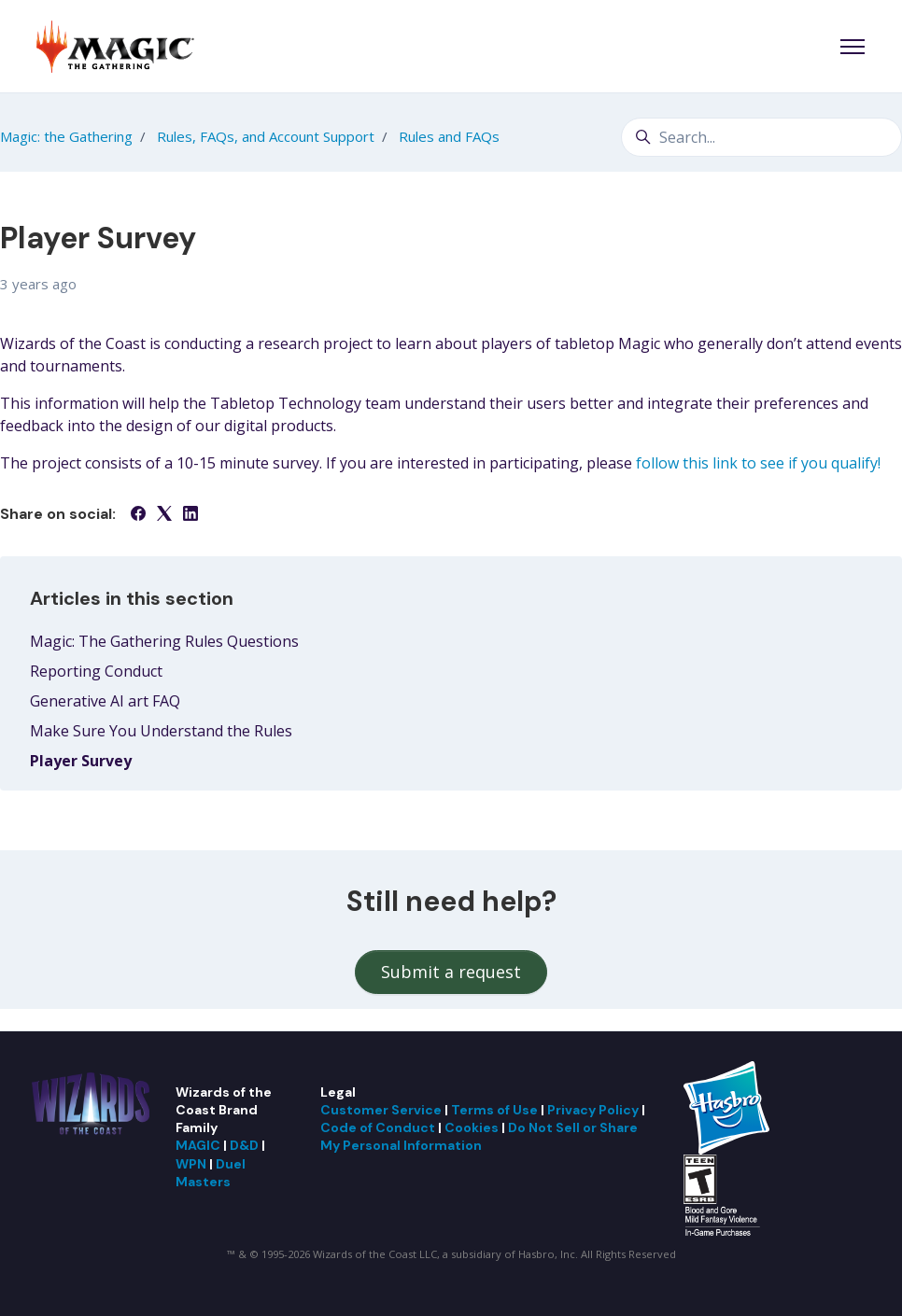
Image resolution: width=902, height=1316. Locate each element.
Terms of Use (494, 1109)
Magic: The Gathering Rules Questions (164, 641)
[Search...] (761, 137)
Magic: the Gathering (66, 136)
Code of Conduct (377, 1127)
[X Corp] (164, 515)
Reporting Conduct (96, 671)
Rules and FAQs (449, 136)
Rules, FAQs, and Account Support (265, 136)
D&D (244, 1145)
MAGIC (198, 1145)
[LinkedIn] (190, 515)
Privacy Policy (593, 1109)
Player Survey (81, 760)
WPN (191, 1163)
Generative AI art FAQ (105, 701)
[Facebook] (138, 515)
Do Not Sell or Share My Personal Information (479, 1136)
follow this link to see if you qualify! (758, 463)
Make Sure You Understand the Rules (161, 731)
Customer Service (381, 1109)
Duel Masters (211, 1172)
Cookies (471, 1127)
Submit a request (451, 971)
